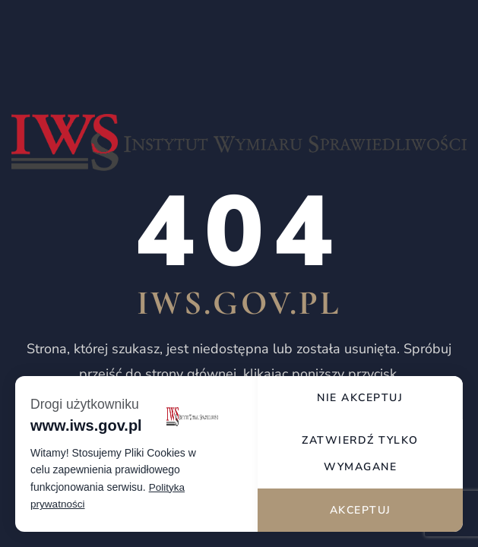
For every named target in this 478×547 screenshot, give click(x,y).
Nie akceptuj (361, 393)
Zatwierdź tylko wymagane (360, 451)
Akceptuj (360, 509)
